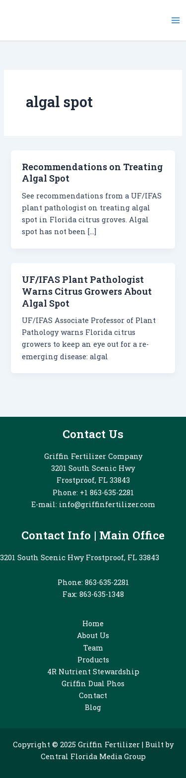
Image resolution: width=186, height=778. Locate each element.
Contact (93, 695)
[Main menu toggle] (175, 20)
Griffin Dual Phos (93, 683)
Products (93, 659)
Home (93, 623)
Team (93, 647)
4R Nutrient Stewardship (93, 671)
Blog (93, 707)
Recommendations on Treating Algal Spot (92, 173)
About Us (93, 635)
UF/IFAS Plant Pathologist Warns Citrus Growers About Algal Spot (87, 291)
